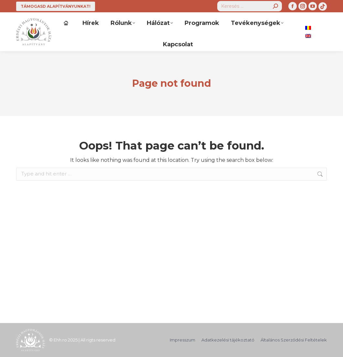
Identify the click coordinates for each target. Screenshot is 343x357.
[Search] (249, 6)
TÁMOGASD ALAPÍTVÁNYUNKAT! (56, 6)
